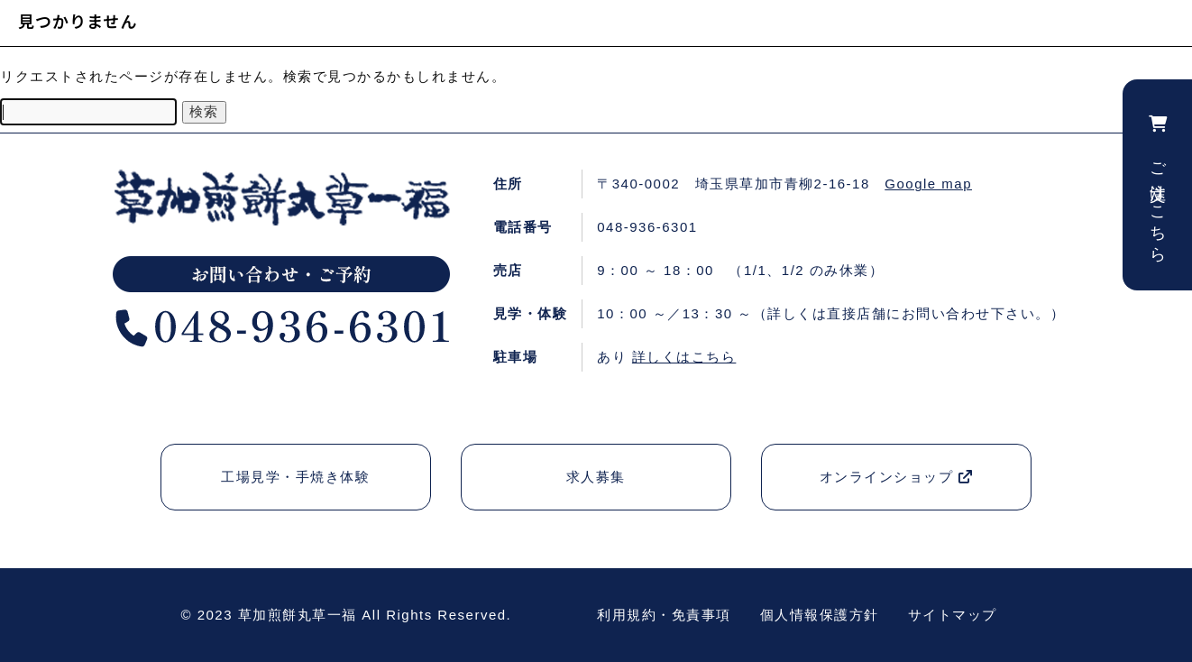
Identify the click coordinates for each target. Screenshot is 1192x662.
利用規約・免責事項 (664, 614)
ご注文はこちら (1158, 184)
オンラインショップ (897, 476)
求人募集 (596, 476)
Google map (928, 183)
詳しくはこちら (684, 356)
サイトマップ (952, 614)
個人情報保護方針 (819, 614)
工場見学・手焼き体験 (295, 476)
